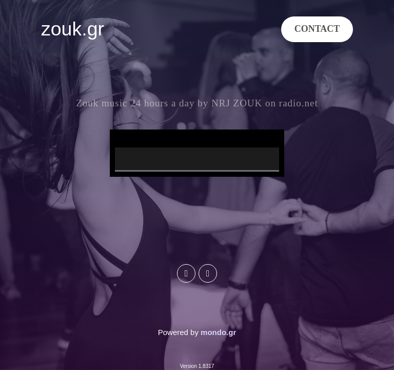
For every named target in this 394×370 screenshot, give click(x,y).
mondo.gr (218, 332)
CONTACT (317, 29)
